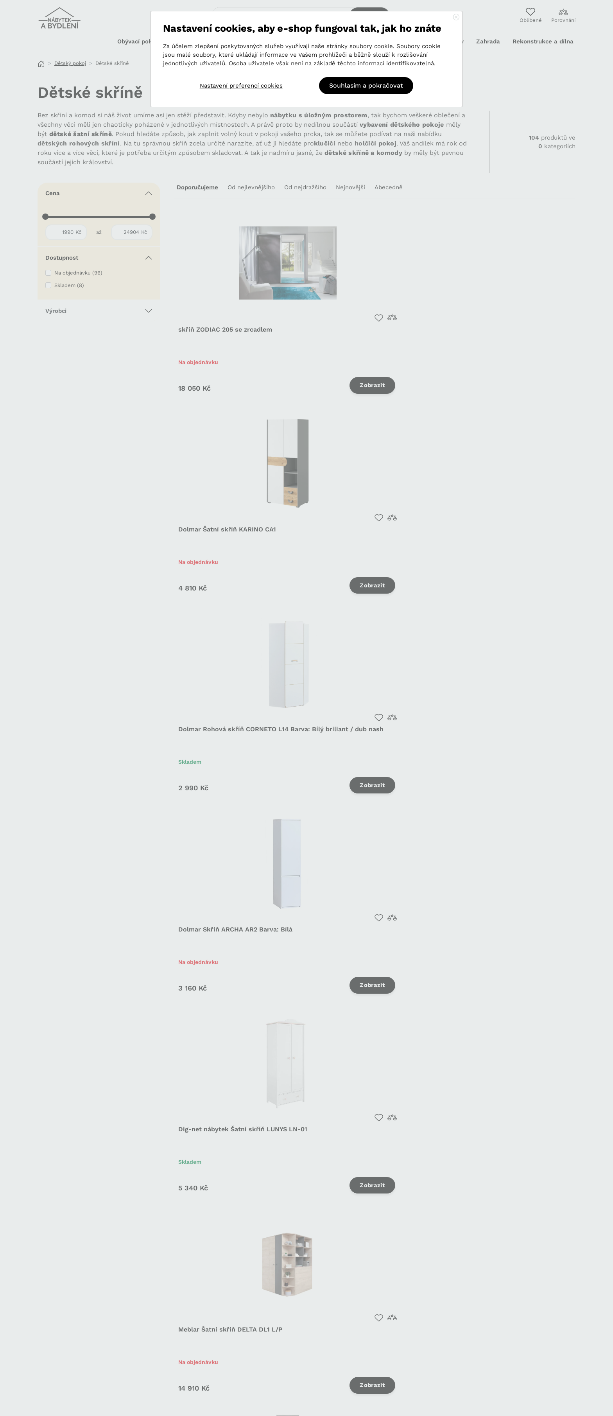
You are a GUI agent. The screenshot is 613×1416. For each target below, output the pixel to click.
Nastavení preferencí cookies (241, 85)
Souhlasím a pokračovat (366, 85)
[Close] (456, 18)
